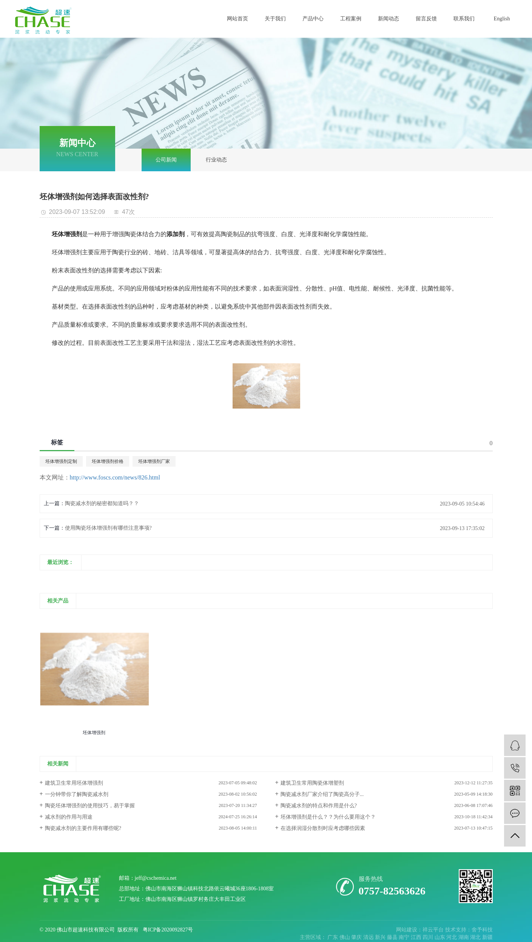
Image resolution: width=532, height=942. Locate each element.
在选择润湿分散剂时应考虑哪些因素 (323, 828)
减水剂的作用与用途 (69, 817)
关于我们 (275, 19)
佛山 (345, 937)
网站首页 (237, 19)
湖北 (476, 937)
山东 (441, 937)
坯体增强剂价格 (107, 461)
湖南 (464, 937)
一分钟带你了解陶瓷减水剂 (76, 794)
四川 (429, 937)
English (502, 19)
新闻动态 (388, 19)
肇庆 (357, 937)
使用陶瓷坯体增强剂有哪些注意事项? (108, 528)
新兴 (381, 937)
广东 (333, 937)
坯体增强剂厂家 (154, 461)
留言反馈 (426, 19)
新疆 (487, 937)
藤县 (393, 937)
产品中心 (313, 19)
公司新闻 (166, 160)
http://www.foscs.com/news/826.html (115, 477)
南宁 (405, 937)
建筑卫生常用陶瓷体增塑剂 (312, 783)
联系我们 (464, 19)
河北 (452, 937)
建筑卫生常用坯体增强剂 (74, 783)
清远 (369, 937)
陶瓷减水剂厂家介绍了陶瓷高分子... (322, 794)
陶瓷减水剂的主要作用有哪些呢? (83, 828)
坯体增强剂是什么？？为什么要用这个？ (328, 817)
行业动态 (216, 160)
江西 (417, 937)
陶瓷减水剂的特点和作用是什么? (319, 805)
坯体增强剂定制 (61, 461)
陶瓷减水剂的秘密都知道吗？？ (102, 503)
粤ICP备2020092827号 (168, 930)
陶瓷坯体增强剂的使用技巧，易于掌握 (90, 805)
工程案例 (350, 19)
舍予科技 (482, 930)
